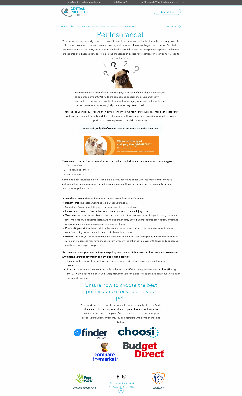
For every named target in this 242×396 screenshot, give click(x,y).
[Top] (121, 390)
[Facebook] (176, 26)
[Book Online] (167, 12)
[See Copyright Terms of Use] (122, 387)
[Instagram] (179, 26)
